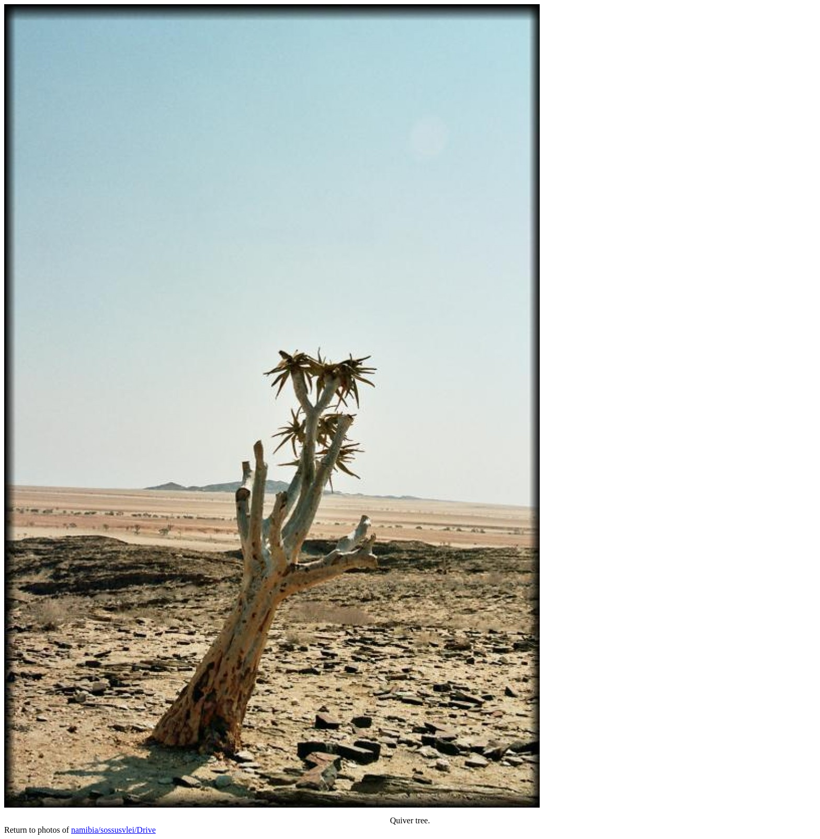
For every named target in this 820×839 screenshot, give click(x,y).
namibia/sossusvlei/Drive (113, 829)
